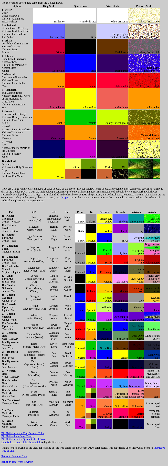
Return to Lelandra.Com (14, 456)
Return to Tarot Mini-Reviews (17, 461)
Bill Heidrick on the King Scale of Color (22, 433)
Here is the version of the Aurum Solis (21, 442)
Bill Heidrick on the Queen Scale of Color (23, 439)
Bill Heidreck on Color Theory (17, 436)
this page (65, 197)
